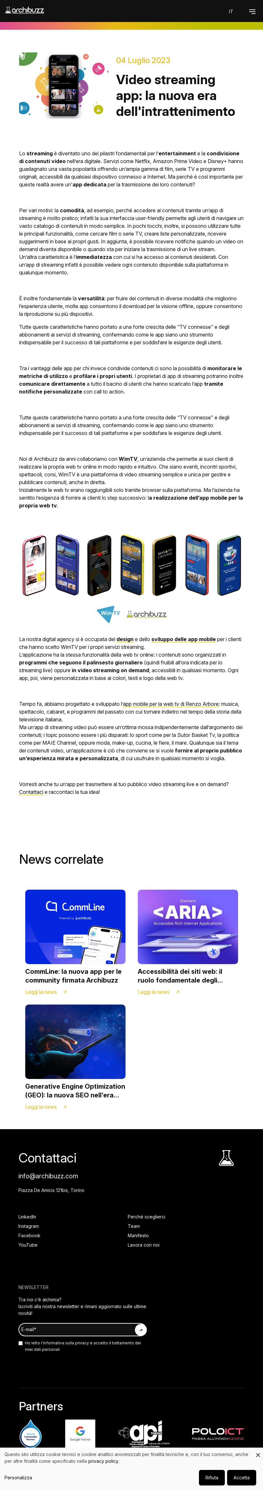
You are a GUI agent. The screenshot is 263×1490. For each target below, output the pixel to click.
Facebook (29, 1235)
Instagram (28, 1226)
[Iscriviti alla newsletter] (141, 1330)
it (231, 11)
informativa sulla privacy (66, 1342)
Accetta (242, 1477)
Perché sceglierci (146, 1216)
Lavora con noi (143, 1245)
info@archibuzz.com (48, 1176)
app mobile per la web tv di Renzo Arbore (171, 704)
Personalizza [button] (18, 1477)
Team (134, 1226)
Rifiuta (211, 1477)
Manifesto (138, 1235)
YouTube (28, 1245)
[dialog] (131, 1469)
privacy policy (103, 1461)
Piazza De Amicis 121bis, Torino (51, 1190)
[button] (252, 11)
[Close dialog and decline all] (258, 1452)
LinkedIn (27, 1216)
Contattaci (31, 792)
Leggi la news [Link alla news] (41, 992)
